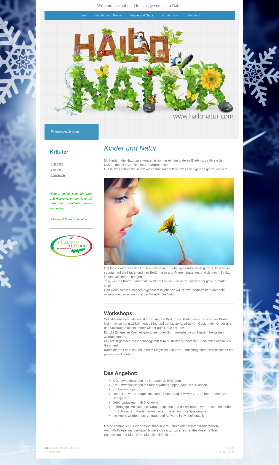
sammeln (57, 169)
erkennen (57, 164)
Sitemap (74, 447)
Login (230, 447)
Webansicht (227, 452)
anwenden (58, 175)
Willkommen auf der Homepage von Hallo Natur (139, 5)
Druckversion (56, 447)
